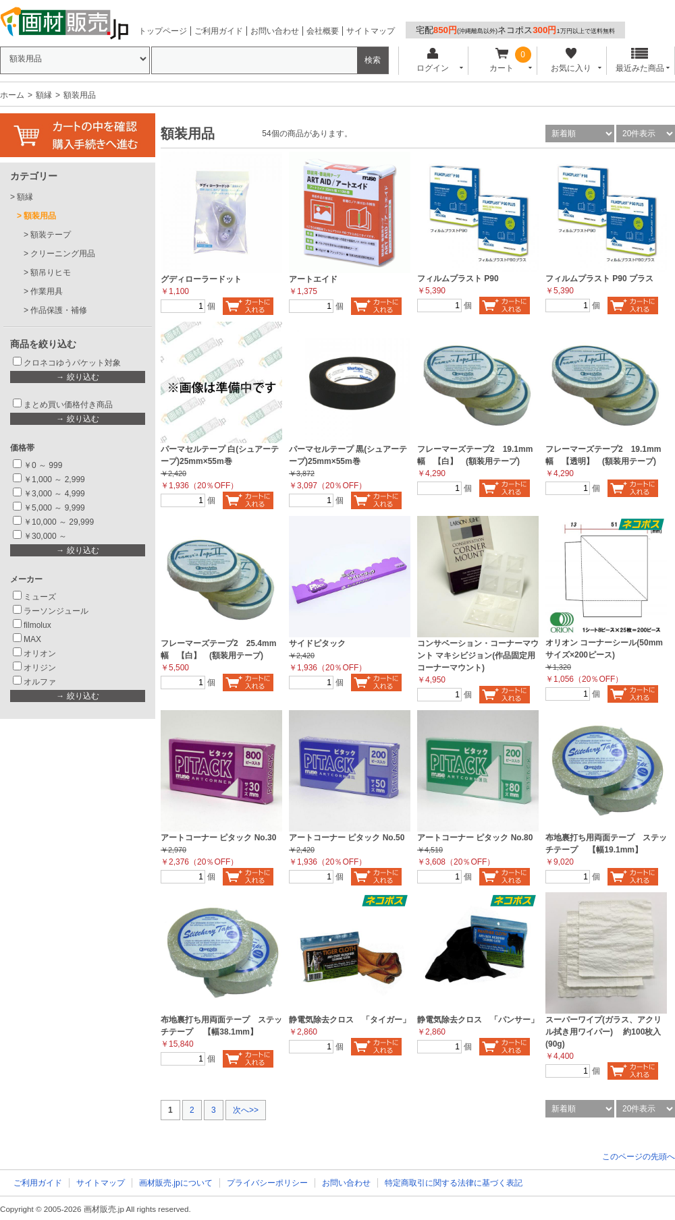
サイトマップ (370, 31)
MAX (32, 639)
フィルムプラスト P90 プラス (599, 278)
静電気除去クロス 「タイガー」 (349, 1019)
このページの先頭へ (638, 1156)
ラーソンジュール (56, 611)
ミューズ (40, 597)
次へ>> (246, 1110)
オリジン (40, 667)
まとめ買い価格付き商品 (68, 404)
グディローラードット (201, 279)
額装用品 (40, 216)
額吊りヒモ (50, 272)
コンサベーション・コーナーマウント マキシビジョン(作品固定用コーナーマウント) (478, 655)
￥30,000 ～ (46, 536)
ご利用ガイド (218, 31)
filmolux (37, 625)
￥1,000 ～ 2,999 (54, 479)
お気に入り (570, 60)
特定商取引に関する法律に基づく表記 (453, 1183)
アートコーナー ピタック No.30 (218, 837)
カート (501, 60)
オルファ (40, 682)
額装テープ (50, 234)
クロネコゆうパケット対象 (72, 363)
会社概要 (322, 31)
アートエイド (313, 279)
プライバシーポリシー (267, 1183)
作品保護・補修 (58, 310)
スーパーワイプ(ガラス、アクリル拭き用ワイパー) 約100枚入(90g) (603, 1032)
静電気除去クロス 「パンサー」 (478, 1019)
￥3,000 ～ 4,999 (54, 493)
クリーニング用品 (62, 253)
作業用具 (46, 291)
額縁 (44, 95)
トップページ (162, 31)
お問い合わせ (274, 31)
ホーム (12, 95)
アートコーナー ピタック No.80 (475, 837)
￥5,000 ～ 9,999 (54, 508)
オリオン (40, 653)
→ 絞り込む (77, 377)
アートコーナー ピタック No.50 (346, 837)
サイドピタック (317, 643)
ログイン (432, 60)
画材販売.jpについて (176, 1183)
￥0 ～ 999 (43, 465)
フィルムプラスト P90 (458, 278)
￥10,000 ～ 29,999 (59, 522)
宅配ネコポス (515, 30)
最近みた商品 (640, 60)
